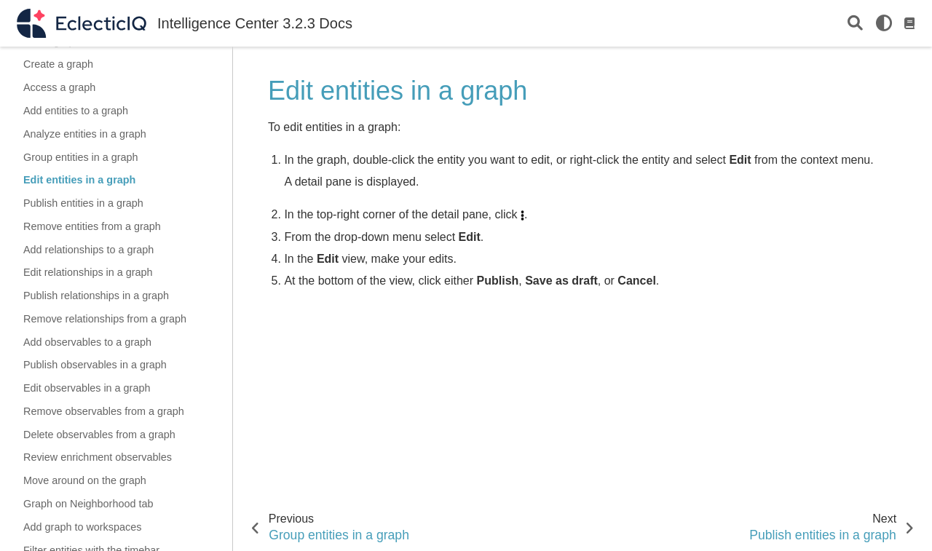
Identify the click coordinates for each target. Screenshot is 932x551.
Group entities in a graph (80, 157)
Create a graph (58, 64)
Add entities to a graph (75, 110)
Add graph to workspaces (82, 527)
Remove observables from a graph (103, 411)
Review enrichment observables (97, 457)
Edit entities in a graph (79, 180)
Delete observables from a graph (99, 434)
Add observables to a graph (87, 342)
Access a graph (59, 87)
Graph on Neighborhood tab (88, 504)
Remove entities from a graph (92, 226)
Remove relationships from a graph (104, 319)
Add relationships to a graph (88, 249)
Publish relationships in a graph (96, 295)
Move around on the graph (84, 480)
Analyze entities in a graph (84, 134)
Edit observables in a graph (86, 388)
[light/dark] (884, 23)
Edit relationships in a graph (88, 272)
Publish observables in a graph (95, 364)
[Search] (855, 23)
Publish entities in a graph (83, 203)
